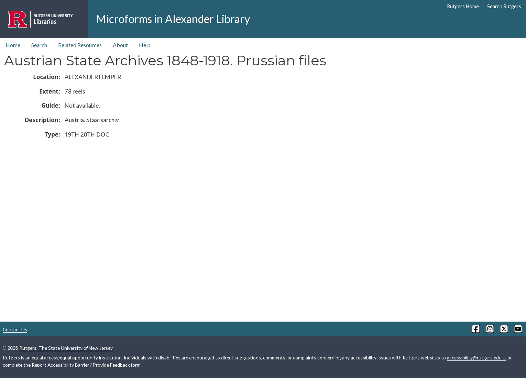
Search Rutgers (504, 6)
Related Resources (80, 45)
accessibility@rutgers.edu (476, 358)
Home (13, 45)
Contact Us (15, 329)
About (120, 45)
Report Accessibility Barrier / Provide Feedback (81, 365)
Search (39, 45)
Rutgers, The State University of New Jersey (66, 348)
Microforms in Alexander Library (173, 18)
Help (145, 45)
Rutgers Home (463, 6)
